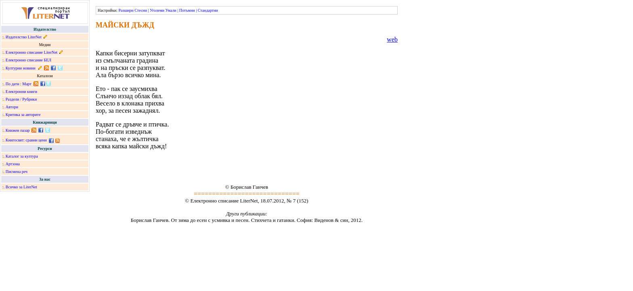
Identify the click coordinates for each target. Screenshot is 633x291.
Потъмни (187, 10)
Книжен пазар (18, 130)
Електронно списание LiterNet (32, 52)
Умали (171, 10)
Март (26, 84)
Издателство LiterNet (24, 37)
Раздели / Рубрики (21, 99)
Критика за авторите (23, 114)
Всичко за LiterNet (21, 187)
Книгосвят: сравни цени (26, 140)
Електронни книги (21, 91)
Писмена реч (16, 171)
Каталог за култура (22, 156)
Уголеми (157, 10)
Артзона (13, 164)
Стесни (140, 10)
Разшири (125, 10)
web (392, 39)
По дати (12, 84)
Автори (12, 107)
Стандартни (208, 10)
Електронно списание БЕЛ (28, 60)
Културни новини (21, 68)
